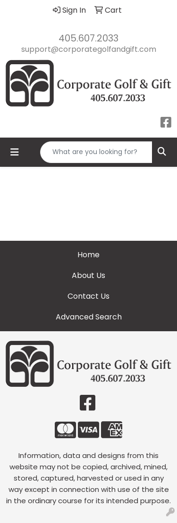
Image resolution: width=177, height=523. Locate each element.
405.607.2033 (88, 38)
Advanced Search (89, 316)
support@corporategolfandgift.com (88, 49)
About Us (88, 275)
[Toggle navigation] (15, 152)
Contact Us (88, 296)
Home (88, 254)
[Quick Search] (96, 152)
